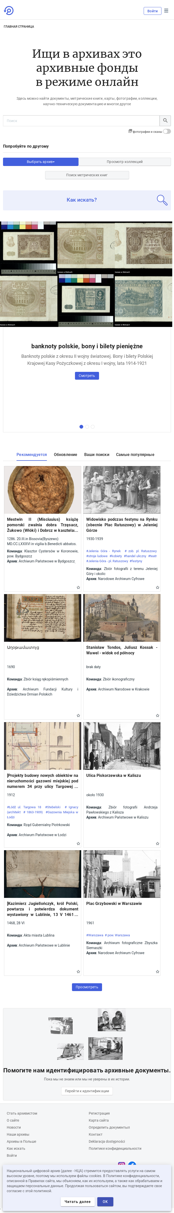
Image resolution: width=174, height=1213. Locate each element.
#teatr (152, 556)
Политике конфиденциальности (115, 1148)
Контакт (96, 1134)
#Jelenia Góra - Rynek (103, 551)
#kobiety (116, 556)
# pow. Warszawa (117, 935)
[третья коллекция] (93, 427)
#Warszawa (94, 935)
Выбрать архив (41, 162)
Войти (152, 11)
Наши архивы (18, 1134)
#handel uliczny (135, 556)
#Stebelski (52, 807)
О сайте (13, 1120)
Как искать (16, 1148)
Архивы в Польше (21, 1141)
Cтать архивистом (22, 1113)
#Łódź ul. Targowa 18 (24, 807)
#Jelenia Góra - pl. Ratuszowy (107, 561)
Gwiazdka (78, 587)
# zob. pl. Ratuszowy (141, 551)
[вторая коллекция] (87, 427)
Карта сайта (99, 1120)
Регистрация (99, 1113)
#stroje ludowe (97, 556)
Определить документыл (109, 1127)
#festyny (136, 561)
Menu (166, 10)
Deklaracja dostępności (107, 1141)
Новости (14, 1127)
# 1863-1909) (33, 812)
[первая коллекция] (81, 427)
